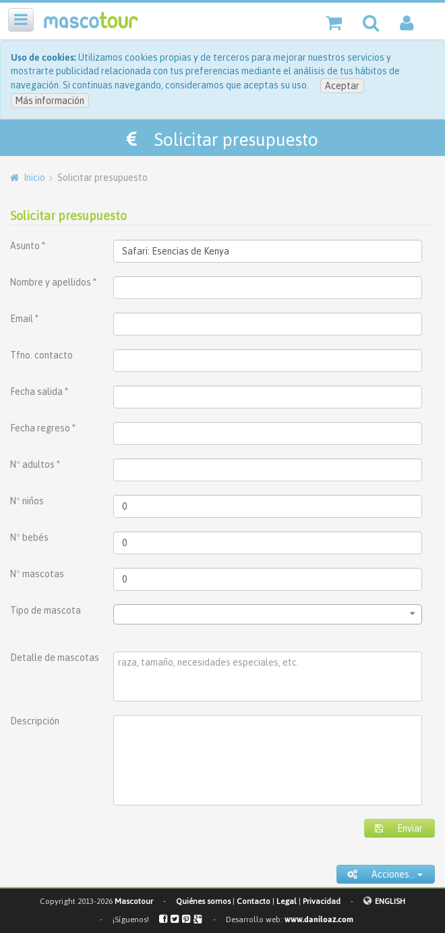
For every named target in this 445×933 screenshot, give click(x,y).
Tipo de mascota (45, 610)
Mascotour (134, 901)
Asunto (27, 245)
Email (24, 318)
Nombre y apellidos (53, 282)
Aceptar (342, 85)
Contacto (253, 901)
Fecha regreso (43, 428)
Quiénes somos (203, 901)
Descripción (34, 721)
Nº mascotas (37, 573)
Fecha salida (39, 391)
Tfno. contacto (41, 355)
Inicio (34, 177)
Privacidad (321, 901)
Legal (286, 901)
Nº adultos (35, 464)
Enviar (399, 828)
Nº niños (27, 501)
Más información (50, 100)
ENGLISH (390, 901)
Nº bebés (29, 537)
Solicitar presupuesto (68, 216)
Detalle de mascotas (54, 657)
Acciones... (385, 874)
